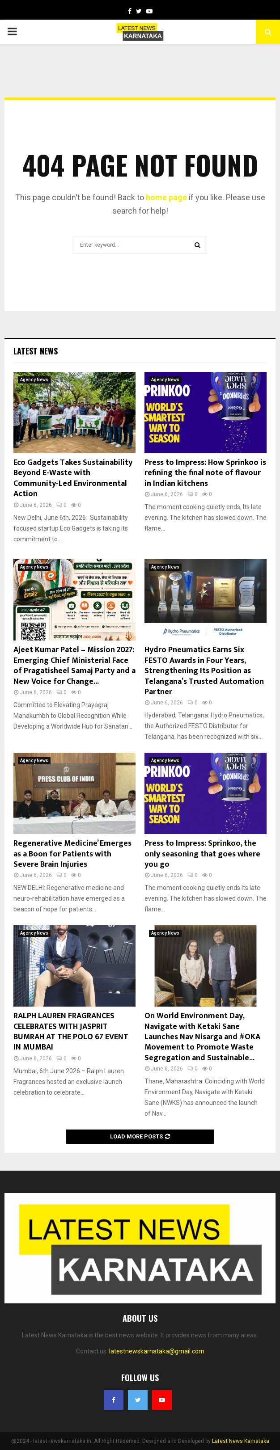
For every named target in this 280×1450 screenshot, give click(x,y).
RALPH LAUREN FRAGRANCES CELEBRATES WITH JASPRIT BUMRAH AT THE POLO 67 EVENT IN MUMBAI (70, 1031)
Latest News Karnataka (240, 1441)
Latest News (35, 351)
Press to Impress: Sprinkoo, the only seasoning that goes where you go (202, 854)
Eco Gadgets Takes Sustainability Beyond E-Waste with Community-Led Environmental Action (72, 478)
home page (166, 197)
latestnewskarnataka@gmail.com (156, 1351)
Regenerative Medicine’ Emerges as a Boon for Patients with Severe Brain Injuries (72, 854)
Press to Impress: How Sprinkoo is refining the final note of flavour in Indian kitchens (205, 473)
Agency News (34, 379)
